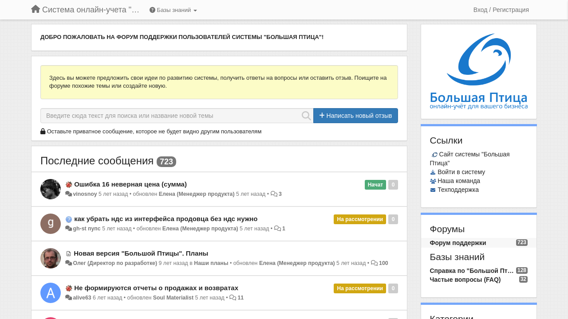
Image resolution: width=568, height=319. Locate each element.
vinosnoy (85, 194)
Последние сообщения (97, 161)
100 (383, 263)
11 (240, 298)
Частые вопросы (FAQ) (465, 279)
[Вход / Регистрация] (501, 9)
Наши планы (211, 263)
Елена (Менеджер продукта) (197, 194)
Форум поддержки (458, 242)
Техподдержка (458, 189)
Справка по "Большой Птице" (473, 270)
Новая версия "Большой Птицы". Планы (141, 253)
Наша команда (459, 180)
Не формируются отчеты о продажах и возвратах (156, 288)
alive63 (82, 298)
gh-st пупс (86, 229)
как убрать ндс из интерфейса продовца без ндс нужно (165, 218)
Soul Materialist (173, 298)
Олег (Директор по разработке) (115, 263)
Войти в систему (461, 171)
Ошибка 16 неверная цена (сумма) (130, 184)
